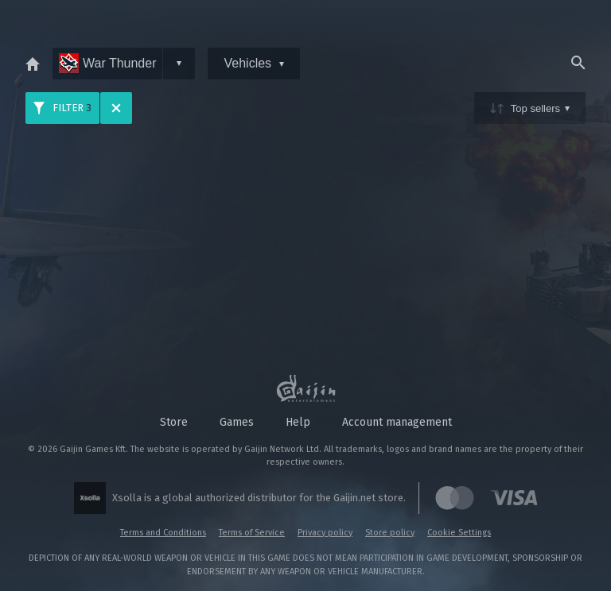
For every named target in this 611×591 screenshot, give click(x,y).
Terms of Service (252, 532)
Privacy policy (325, 532)
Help (298, 422)
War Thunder (107, 63)
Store (174, 422)
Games (237, 422)
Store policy (389, 532)
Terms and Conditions (163, 532)
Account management (397, 422)
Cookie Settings (459, 532)
